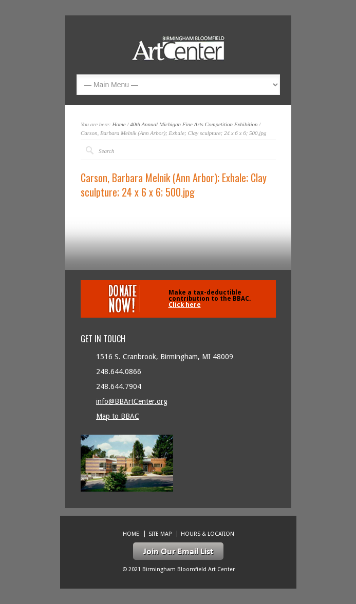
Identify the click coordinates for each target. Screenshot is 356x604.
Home (118, 124)
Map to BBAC (117, 416)
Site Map (160, 534)
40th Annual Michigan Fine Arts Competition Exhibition (193, 124)
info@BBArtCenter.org (131, 401)
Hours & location (207, 534)
